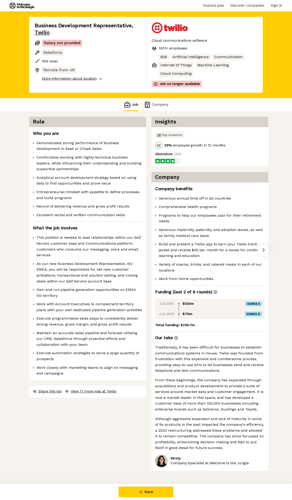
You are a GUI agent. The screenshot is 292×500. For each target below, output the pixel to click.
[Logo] (21, 6)
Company (156, 104)
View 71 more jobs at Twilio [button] (90, 391)
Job (131, 104)
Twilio (42, 32)
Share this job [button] (47, 391)
